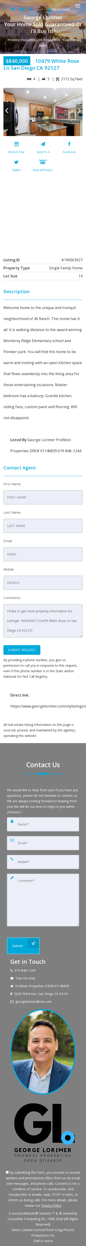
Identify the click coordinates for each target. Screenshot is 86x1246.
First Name (12, 484)
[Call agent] (5, 9)
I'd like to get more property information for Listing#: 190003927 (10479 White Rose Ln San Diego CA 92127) (43, 621)
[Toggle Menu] (78, 6)
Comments (12, 597)
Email (7, 540)
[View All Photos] (42, 167)
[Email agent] (22, 9)
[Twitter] (16, 167)
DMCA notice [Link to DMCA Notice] (43, 1241)
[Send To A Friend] (43, 148)
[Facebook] (69, 148)
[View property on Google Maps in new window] (42, 213)
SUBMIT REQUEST (22, 650)
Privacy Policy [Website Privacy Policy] (51, 1205)
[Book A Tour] (16, 148)
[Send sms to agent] (13, 9)
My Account (59, 9)
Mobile (8, 569)
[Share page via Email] (31, 9)
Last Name (12, 512)
